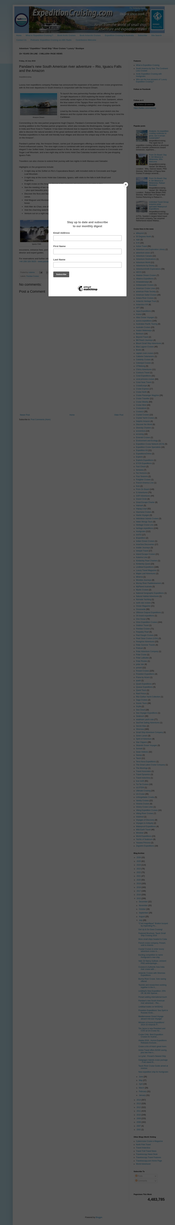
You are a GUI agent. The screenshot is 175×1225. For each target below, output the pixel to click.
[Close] (125, 184)
